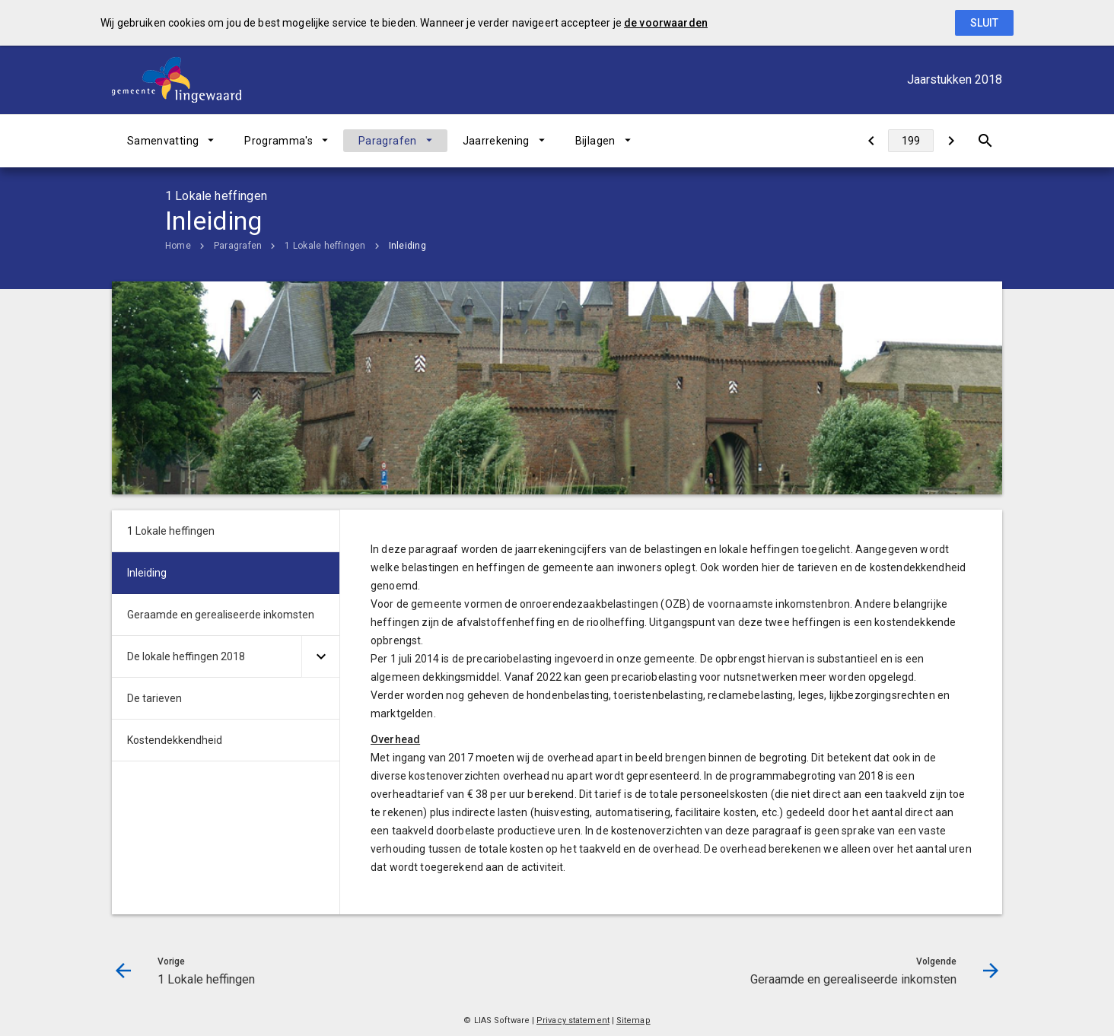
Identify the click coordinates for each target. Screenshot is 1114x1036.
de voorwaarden (666, 23)
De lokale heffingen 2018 (186, 656)
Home (178, 245)
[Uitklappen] (320, 657)
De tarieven (154, 698)
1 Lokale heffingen (325, 245)
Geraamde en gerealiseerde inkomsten (220, 615)
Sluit (984, 23)
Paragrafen (387, 141)
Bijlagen (595, 141)
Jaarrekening (496, 141)
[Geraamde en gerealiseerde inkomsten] (951, 140)
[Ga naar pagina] (911, 140)
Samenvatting (163, 141)
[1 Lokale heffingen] (871, 140)
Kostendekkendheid (174, 740)
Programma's (278, 141)
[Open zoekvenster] (985, 140)
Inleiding (407, 245)
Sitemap (633, 1020)
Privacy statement (573, 1020)
